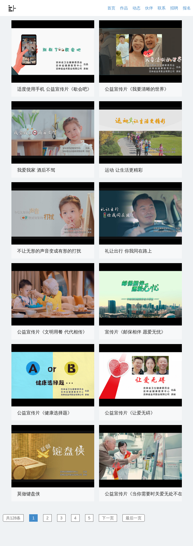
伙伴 (149, 8)
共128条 (13, 518)
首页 (111, 8)
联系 (162, 8)
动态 (136, 8)
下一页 (108, 518)
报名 (187, 8)
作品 (124, 8)
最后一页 (134, 518)
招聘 (174, 8)
